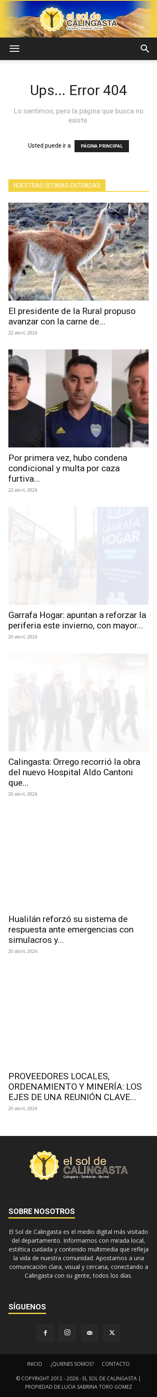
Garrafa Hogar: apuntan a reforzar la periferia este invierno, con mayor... (77, 620)
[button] (14, 49)
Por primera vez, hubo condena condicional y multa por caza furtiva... (67, 468)
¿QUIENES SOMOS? (72, 1363)
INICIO (34, 1363)
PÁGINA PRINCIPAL (102, 146)
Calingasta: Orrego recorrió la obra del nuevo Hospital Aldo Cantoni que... (74, 772)
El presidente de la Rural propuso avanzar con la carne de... (72, 316)
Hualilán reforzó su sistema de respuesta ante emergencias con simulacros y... (71, 929)
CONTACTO (116, 1363)
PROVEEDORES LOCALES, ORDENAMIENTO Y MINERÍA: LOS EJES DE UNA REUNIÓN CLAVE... (75, 1086)
